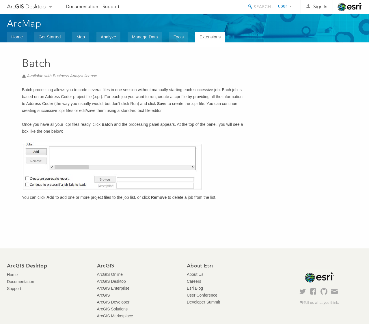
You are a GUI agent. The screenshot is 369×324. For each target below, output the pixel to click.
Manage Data (145, 36)
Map (81, 36)
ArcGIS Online (110, 274)
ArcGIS (103, 295)
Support (110, 6)
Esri (350, 7)
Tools (179, 36)
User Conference (202, 295)
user (282, 5)
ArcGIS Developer (113, 302)
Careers (194, 281)
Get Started (50, 36)
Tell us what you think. (321, 303)
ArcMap (24, 23)
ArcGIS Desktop (111, 281)
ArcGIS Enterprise (113, 288)
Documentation (82, 6)
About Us (195, 274)
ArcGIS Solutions (112, 309)
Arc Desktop (26, 6)
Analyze (108, 36)
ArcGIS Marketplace (115, 316)
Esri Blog (195, 288)
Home (17, 36)
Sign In (320, 6)
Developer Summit (203, 302)
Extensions (210, 36)
